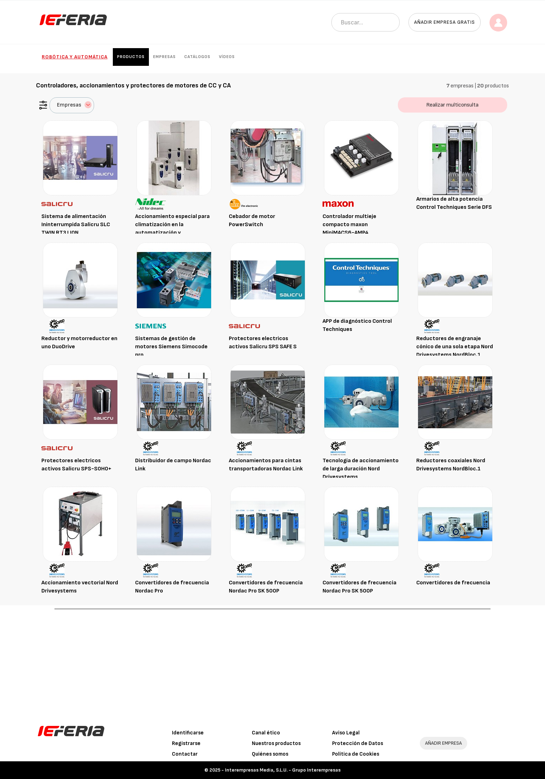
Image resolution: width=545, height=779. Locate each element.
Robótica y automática (75, 57)
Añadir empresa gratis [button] (444, 22)
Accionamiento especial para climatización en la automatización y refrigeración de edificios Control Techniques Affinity (172, 232)
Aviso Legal (346, 732)
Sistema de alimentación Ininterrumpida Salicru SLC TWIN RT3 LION (75, 224)
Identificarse (188, 732)
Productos (131, 56)
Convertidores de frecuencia (453, 582)
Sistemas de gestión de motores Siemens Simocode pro (171, 346)
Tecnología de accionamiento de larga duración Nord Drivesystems (361, 468)
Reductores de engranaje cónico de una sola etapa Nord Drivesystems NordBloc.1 (454, 346)
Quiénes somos (270, 754)
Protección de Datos (357, 743)
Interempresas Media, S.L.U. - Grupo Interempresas (283, 770)
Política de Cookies (355, 754)
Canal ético (266, 732)
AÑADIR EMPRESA (443, 743)
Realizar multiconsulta (452, 105)
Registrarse (186, 743)
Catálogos (197, 56)
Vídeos (227, 56)
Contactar (185, 754)
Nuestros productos (276, 743)
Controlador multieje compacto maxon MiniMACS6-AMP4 (349, 224)
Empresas (164, 56)
